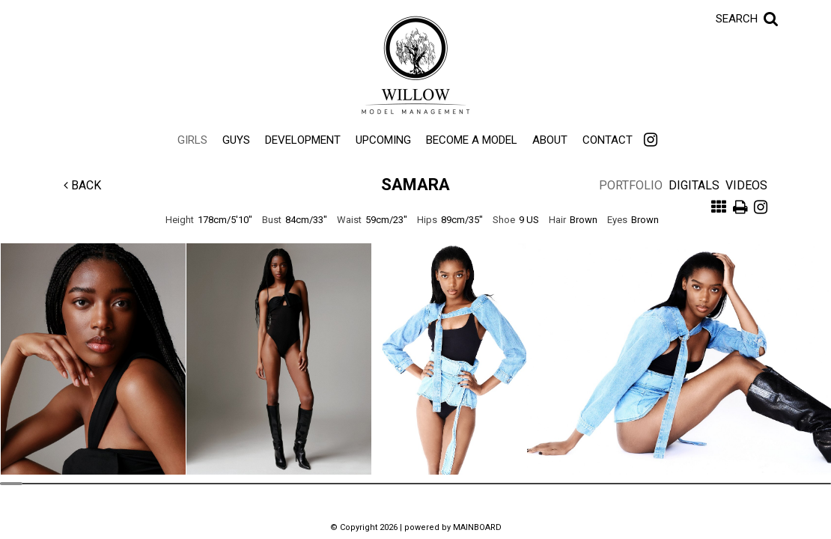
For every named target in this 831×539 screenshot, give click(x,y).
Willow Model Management (415, 65)
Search (737, 18)
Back (82, 185)
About (549, 140)
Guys (236, 140)
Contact (607, 140)
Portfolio (631, 185)
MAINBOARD (477, 527)
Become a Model (471, 140)
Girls (192, 140)
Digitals (694, 185)
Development (303, 140)
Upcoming (383, 140)
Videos (746, 185)
